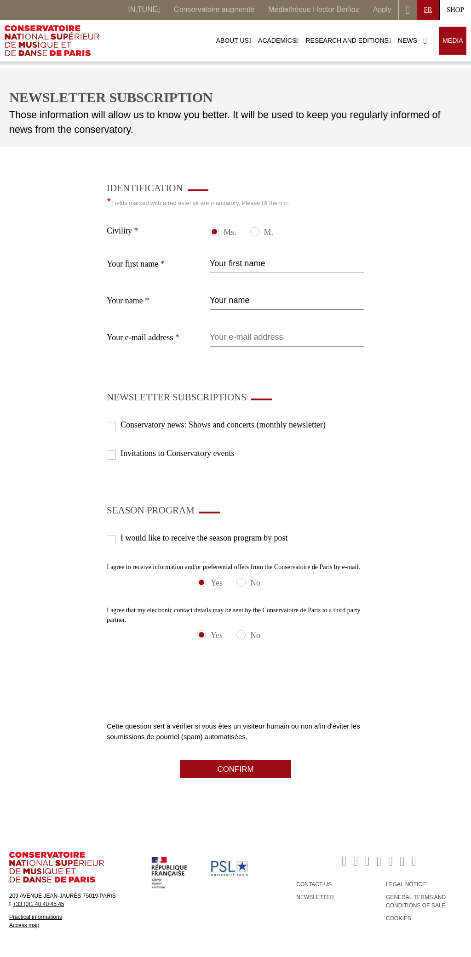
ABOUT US (233, 40)
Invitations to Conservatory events (177, 453)
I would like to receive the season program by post (204, 538)
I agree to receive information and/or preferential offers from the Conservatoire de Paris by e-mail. (233, 567)
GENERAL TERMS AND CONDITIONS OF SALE (416, 901)
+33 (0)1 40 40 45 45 (38, 904)
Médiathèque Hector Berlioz (313, 9)
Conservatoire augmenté (214, 9)
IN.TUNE (144, 10)
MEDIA (452, 40)
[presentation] (177, 703)
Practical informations (35, 917)
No (255, 583)
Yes (217, 583)
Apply (382, 9)
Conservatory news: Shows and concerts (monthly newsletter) (223, 425)
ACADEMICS (278, 40)
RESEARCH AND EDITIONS (348, 40)
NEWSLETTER (315, 897)
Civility (122, 231)
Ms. (230, 232)
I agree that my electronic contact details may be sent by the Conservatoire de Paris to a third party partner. (233, 615)
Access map (24, 925)
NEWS (407, 40)
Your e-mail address (143, 337)
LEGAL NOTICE (406, 884)
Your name (128, 300)
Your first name (136, 264)
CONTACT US (314, 884)
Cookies (398, 918)
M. (269, 232)
